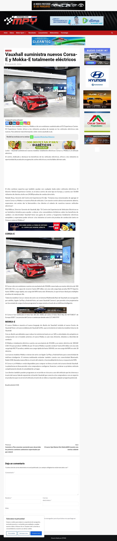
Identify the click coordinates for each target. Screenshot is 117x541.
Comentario (9, 472)
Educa (12, 33)
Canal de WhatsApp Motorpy (44, 137)
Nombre (8, 498)
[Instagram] (25, 123)
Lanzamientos (43, 33)
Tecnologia (64, 33)
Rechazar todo (23, 533)
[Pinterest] (17, 123)
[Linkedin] (14, 123)
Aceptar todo (36, 533)
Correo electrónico (47, 499)
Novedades (32, 33)
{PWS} (64, 538)
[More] (28, 123)
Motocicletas (54, 33)
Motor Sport (21, 33)
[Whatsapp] (21, 123)
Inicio (5, 33)
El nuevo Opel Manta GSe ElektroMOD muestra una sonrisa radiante (60, 447)
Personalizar (11, 533)
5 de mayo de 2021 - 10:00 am (14, 64)
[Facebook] (7, 123)
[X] (10, 123)
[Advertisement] (41, 175)
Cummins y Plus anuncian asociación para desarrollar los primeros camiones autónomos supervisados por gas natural (23, 448)
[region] (24, 526)
